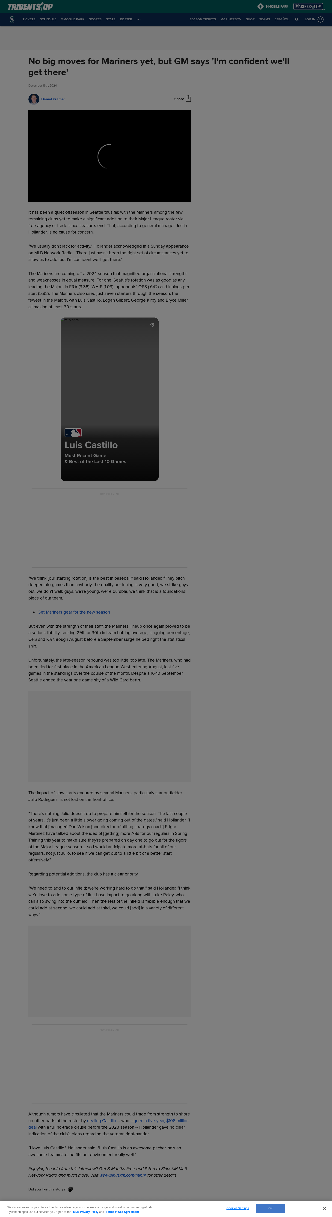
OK (270, 1208)
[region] (166, 1209)
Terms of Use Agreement (122, 1212)
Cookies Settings (237, 1208)
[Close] (325, 1208)
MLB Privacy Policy (85, 1212)
